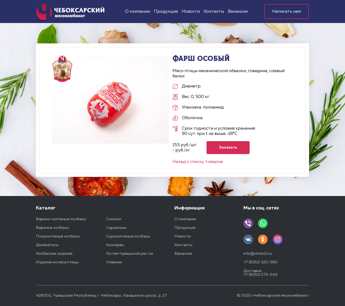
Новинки (114, 262)
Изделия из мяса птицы (57, 262)
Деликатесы (47, 245)
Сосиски (113, 219)
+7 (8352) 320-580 (260, 262)
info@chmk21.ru (257, 254)
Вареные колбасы (52, 228)
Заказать (228, 148)
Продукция (166, 11)
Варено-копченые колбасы (61, 219)
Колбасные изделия (54, 254)
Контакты (214, 11)
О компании (137, 11)
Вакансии (238, 11)
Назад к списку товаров (197, 162)
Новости (191, 11)
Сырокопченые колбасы (128, 236)
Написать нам (286, 11)
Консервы (115, 245)
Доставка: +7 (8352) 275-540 (260, 273)
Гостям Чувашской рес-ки (129, 254)
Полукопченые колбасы (58, 236)
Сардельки (116, 228)
